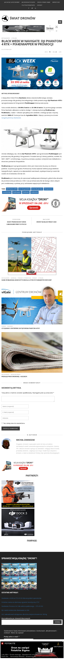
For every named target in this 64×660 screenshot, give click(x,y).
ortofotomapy (7, 192)
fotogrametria (48, 189)
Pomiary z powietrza (24, 278)
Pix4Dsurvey (34, 192)
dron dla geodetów (24, 189)
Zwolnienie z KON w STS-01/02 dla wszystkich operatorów (21, 598)
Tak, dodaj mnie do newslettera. (13, 423)
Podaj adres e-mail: (11, 637)
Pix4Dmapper (17, 192)
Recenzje (10, 326)
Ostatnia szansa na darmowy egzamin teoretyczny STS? (20, 602)
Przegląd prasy (15, 374)
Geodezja (13, 278)
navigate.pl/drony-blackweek (11, 118)
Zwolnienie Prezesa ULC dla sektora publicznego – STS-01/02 (22, 606)
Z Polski (14, 38)
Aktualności (5, 38)
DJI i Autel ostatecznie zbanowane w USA (15, 610)
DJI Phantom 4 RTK (12, 189)
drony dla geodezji (37, 189)
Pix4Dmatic (26, 192)
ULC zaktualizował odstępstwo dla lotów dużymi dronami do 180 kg (24, 614)
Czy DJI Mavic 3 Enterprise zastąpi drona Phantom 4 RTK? (20, 328)
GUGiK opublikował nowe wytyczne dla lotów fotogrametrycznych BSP (26, 280)
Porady (34, 278)
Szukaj (57, 622)
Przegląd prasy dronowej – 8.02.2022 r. (14, 376)
